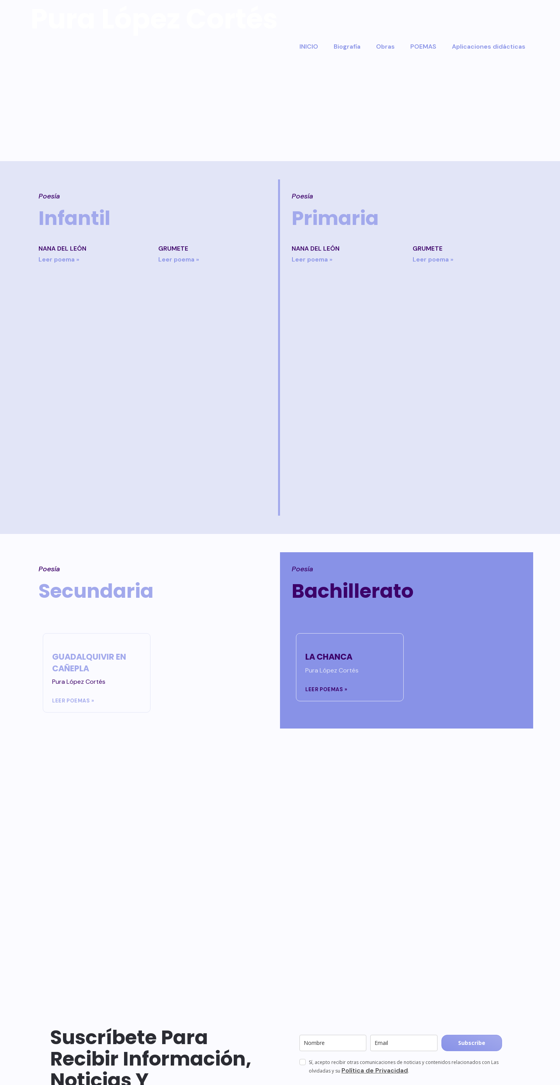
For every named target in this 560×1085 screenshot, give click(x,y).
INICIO (308, 46)
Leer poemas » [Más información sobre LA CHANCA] (326, 689)
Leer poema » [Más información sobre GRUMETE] (178, 259)
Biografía (347, 46)
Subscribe (471, 1042)
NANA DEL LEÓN (62, 248)
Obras (385, 46)
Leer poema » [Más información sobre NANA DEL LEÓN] (58, 259)
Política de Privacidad (374, 1070)
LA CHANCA (328, 656)
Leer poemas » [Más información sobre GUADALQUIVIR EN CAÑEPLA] (73, 700)
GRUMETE (173, 248)
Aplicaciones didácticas (488, 46)
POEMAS (423, 46)
